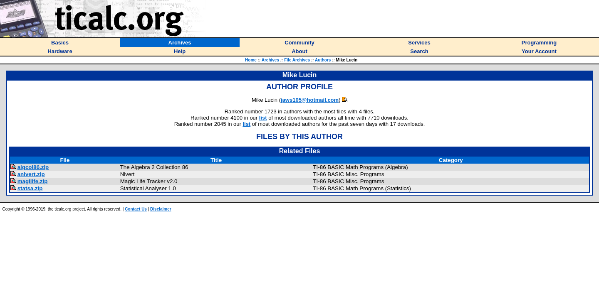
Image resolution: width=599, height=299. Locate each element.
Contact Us (136, 209)
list (263, 118)
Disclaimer (160, 209)
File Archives (297, 60)
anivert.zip (31, 174)
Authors (323, 60)
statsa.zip (30, 188)
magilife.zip (32, 181)
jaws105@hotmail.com (310, 100)
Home (251, 60)
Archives (270, 60)
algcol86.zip (33, 167)
